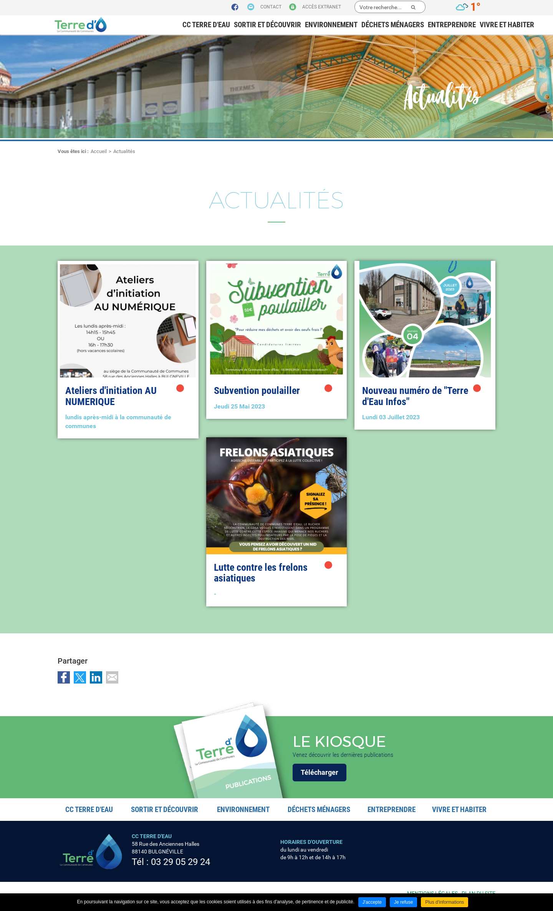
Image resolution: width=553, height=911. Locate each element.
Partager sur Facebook (64, 677)
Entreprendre (452, 24)
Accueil (99, 151)
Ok (413, 7)
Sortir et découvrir (267, 24)
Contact (270, 7)
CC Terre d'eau (206, 24)
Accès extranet (321, 7)
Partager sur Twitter (80, 677)
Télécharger (319, 772)
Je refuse (403, 902)
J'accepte (372, 902)
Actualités (124, 151)
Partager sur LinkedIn (96, 677)
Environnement (331, 24)
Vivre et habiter (507, 24)
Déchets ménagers (392, 24)
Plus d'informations (444, 902)
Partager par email (112, 677)
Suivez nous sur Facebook (235, 7)
